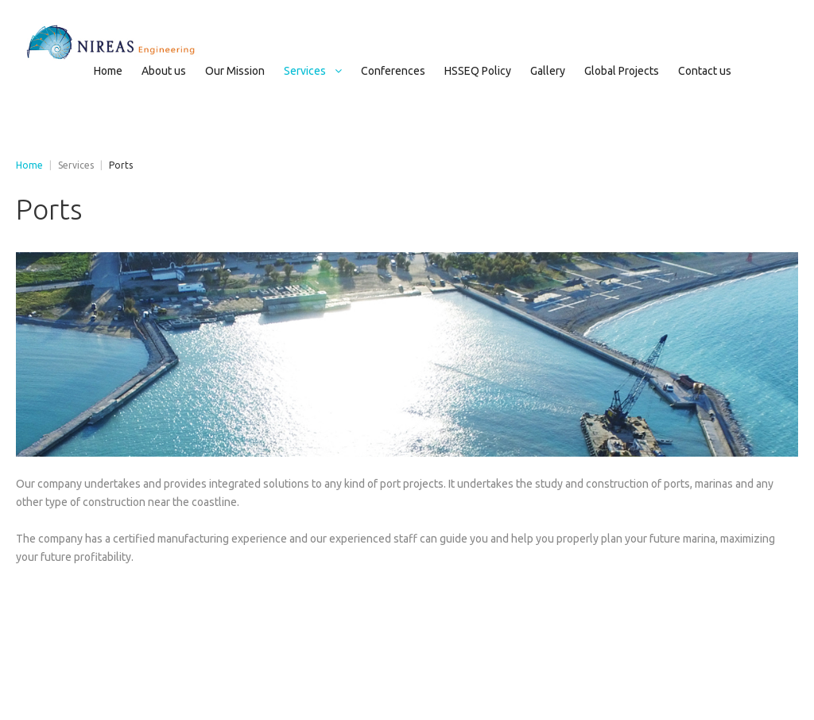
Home (29, 165)
